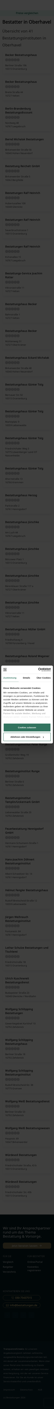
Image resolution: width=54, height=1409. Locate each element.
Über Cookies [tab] (44, 677)
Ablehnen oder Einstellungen (27, 737)
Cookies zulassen (27, 727)
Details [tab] (26, 677)
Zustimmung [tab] (9, 677)
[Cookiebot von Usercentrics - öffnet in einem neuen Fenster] (38, 670)
